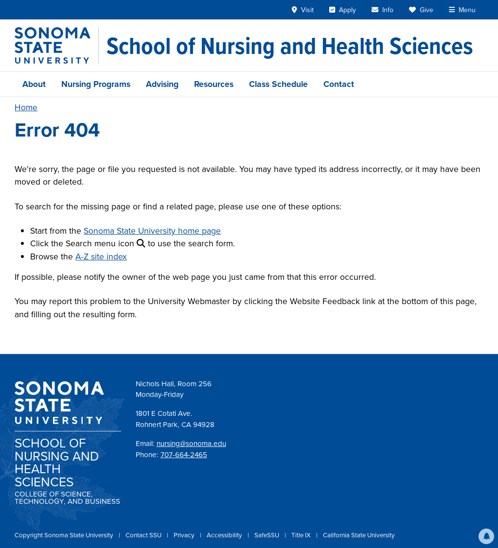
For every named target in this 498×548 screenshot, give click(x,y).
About (34, 84)
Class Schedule (278, 84)
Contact (338, 84)
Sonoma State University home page (152, 230)
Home (26, 107)
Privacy (185, 535)
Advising (162, 84)
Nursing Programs (95, 84)
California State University (359, 535)
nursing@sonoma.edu (191, 443)
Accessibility (225, 535)
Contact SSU (144, 535)
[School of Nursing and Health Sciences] (290, 46)
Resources (213, 84)
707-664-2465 (183, 454)
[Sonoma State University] (57, 45)
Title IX (301, 535)
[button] (486, 536)
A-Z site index (101, 256)
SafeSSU (267, 535)
